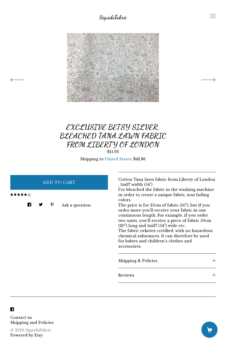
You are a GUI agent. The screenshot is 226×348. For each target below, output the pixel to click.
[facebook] (12, 309)
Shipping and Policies (32, 322)
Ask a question (76, 205)
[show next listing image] (204, 78)
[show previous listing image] (21, 78)
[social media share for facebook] (29, 203)
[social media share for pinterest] (52, 203)
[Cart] (209, 330)
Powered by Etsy (26, 335)
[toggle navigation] (213, 16)
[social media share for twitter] (41, 203)
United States (118, 159)
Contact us (21, 317)
